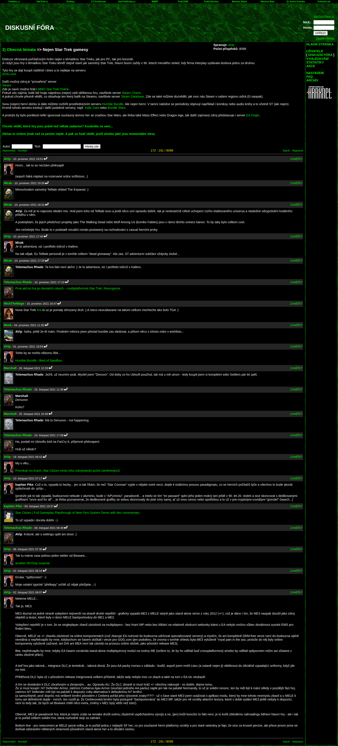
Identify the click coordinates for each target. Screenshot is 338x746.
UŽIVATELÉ (314, 51)
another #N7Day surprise (32, 563)
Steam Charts (131, 93)
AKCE (310, 66)
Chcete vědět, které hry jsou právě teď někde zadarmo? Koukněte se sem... (57, 126)
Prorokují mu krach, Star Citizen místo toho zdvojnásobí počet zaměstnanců (67, 470)
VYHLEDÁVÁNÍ (317, 58)
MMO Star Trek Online (53, 89)
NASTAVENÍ (315, 73)
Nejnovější (9, 150)
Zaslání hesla (325, 38)
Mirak (8, 183)
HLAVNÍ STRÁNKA (320, 44)
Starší (286, 150)
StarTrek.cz (42, 1)
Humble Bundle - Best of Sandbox (38, 360)
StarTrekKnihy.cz (126, 1)
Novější (22, 150)
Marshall (10, 368)
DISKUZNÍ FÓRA (320, 55)
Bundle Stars (116, 107)
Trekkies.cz (14, 1)
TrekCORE (183, 1)
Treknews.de (324, 1)
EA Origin (252, 115)
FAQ (309, 76)
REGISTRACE (324, 17)
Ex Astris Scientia (296, 1)
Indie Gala (92, 107)
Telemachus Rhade (18, 282)
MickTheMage (14, 303)
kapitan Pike (13, 506)
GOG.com (9, 74)
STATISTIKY (315, 62)
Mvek (8, 325)
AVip (231, 45)
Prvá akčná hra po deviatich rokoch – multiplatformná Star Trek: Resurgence (67, 288)
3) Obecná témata (19, 49)
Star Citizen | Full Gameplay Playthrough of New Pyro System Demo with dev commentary (77, 512)
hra (39, 310)
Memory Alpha (239, 1)
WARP (155, 1)
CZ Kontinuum (98, 1)
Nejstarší (297, 150)
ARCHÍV (312, 80)
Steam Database (132, 96)
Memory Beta (267, 1)
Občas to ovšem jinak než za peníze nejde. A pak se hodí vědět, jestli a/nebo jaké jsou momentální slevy (78, 134)
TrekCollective (211, 1)
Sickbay (70, 1)
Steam (6, 85)
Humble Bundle (112, 104)
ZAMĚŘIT (296, 159)
